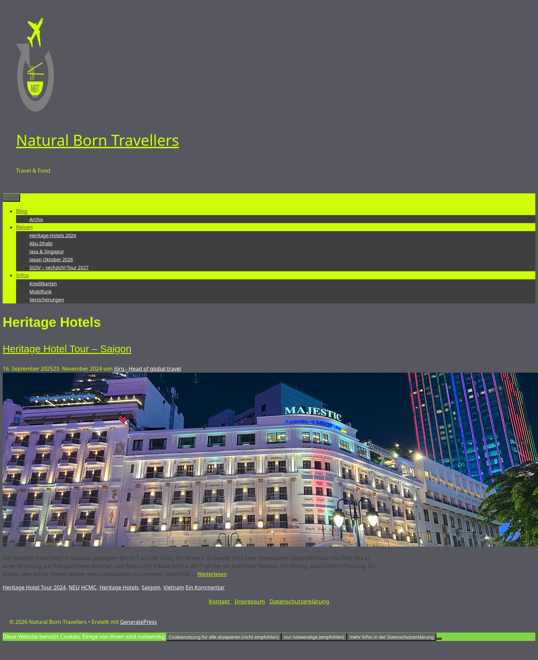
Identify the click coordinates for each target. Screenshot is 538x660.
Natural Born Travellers (97, 140)
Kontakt (220, 601)
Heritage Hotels (119, 587)
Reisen (24, 227)
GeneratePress (138, 622)
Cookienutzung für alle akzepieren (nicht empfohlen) (224, 637)
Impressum (250, 601)
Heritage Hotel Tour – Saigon (67, 348)
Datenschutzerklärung (299, 601)
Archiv (36, 219)
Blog (21, 211)
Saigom (151, 587)
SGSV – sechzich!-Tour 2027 (59, 267)
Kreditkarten (43, 283)
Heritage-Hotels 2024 (52, 235)
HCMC (89, 587)
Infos (22, 275)
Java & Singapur (46, 251)
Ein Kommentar (205, 587)
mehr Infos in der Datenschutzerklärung (392, 637)
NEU (74, 587)
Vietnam (173, 587)
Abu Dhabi (41, 243)
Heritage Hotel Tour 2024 (34, 587)
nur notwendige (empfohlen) (314, 637)
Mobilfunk (40, 291)
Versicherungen (46, 299)
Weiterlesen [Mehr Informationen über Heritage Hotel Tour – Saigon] (212, 574)
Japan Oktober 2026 (51, 259)
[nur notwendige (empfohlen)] (439, 639)
